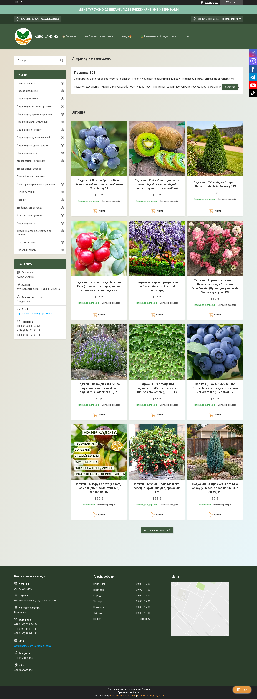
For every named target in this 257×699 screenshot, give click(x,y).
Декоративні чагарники (31, 160)
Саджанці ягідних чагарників (34, 137)
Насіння (21, 199)
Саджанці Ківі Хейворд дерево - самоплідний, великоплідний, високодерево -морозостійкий (157, 184)
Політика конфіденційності (151, 695)
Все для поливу (26, 242)
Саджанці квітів (26, 223)
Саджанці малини (27, 98)
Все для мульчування (29, 215)
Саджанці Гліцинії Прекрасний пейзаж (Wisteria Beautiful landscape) (157, 286)
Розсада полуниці (27, 90)
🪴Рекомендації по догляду (158, 36)
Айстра (231, 86)
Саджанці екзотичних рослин (34, 106)
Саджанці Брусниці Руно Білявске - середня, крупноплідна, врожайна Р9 (157, 488)
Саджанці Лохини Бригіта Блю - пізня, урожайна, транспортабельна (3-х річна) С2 (99, 184)
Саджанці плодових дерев (32, 145)
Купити (101, 210)
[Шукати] (61, 60)
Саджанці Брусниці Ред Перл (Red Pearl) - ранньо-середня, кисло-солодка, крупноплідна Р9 (99, 286)
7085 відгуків (211, 2)
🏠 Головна (69, 36)
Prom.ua (146, 689)
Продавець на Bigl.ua (128, 692)
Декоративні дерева (29, 168)
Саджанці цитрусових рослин (34, 114)
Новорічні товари (27, 250)
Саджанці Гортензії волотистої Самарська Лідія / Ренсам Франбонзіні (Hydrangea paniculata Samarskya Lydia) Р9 (215, 286)
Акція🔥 (127, 36)
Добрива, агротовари (29, 207)
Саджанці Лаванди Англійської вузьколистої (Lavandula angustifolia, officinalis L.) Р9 (99, 388)
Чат (242, 689)
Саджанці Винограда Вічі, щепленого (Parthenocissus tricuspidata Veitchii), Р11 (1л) (157, 388)
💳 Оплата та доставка (99, 36)
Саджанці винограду (29, 129)
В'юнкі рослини (26, 192)
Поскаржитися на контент (122, 695)
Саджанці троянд (27, 153)
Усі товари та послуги (156, 530)
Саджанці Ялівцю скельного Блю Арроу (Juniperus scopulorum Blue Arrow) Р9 (215, 488)
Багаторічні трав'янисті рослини (36, 184)
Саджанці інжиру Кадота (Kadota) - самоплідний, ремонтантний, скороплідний (99, 488)
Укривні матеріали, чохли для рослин (34, 232)
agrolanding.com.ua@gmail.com (35, 313)
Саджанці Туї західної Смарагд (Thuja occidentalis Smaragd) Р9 (214, 184)
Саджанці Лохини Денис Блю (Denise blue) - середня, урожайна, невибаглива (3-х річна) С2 (215, 388)
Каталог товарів (26, 83)
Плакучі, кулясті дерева (31, 176)
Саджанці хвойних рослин (32, 122)
